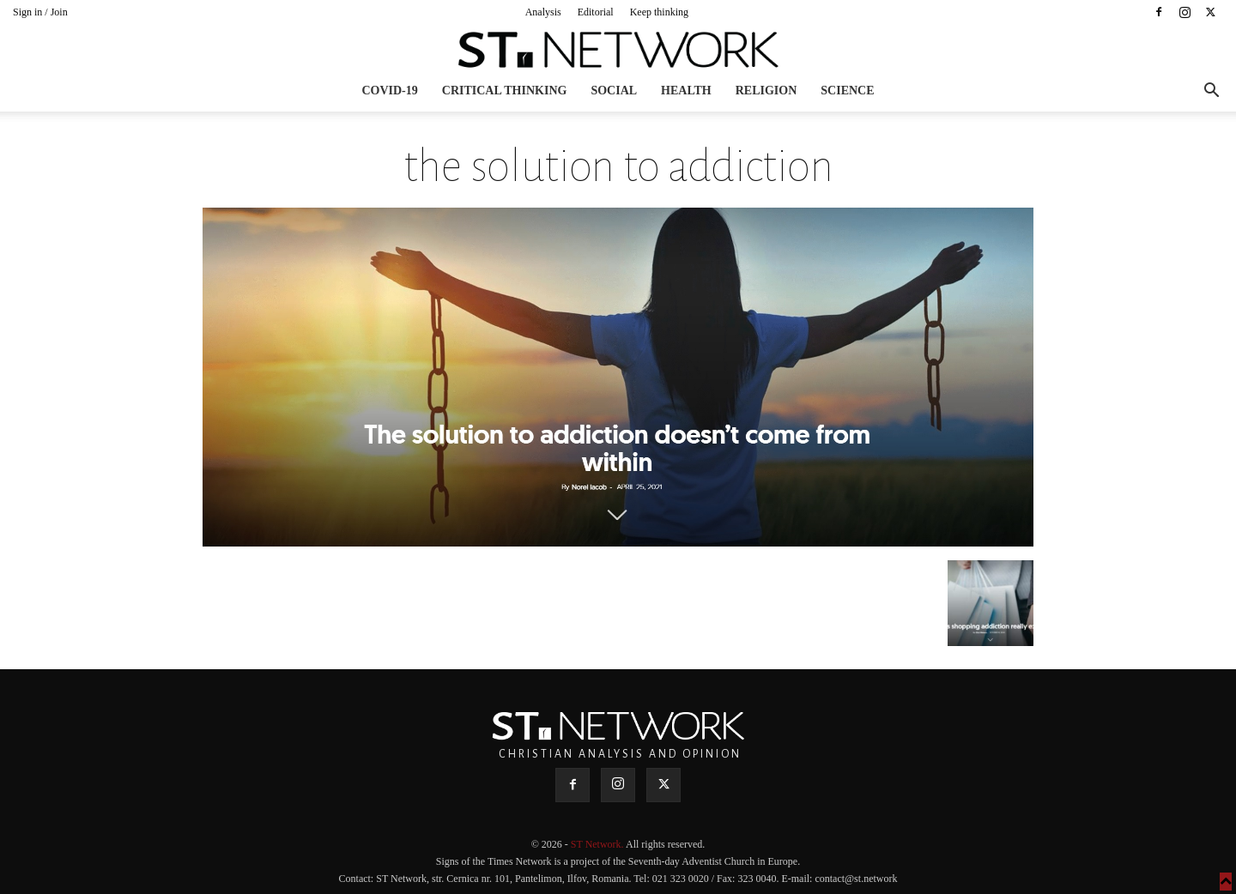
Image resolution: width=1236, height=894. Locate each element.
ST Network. (598, 844)
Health (686, 90)
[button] (1211, 92)
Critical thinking (504, 90)
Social (614, 90)
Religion (766, 90)
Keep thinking (659, 12)
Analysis (543, 12)
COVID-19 (389, 90)
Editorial (596, 12)
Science (847, 90)
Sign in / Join (40, 12)
